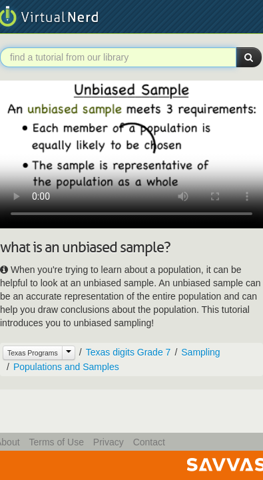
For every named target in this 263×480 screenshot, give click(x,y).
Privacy (108, 442)
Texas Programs (32, 353)
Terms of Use (56, 442)
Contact (149, 442)
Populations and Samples (66, 366)
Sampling (200, 352)
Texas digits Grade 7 (128, 352)
